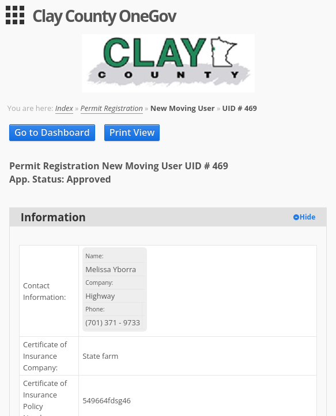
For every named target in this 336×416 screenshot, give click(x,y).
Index (64, 108)
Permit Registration (112, 108)
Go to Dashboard (52, 132)
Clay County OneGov (104, 16)
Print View (132, 132)
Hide (308, 217)
